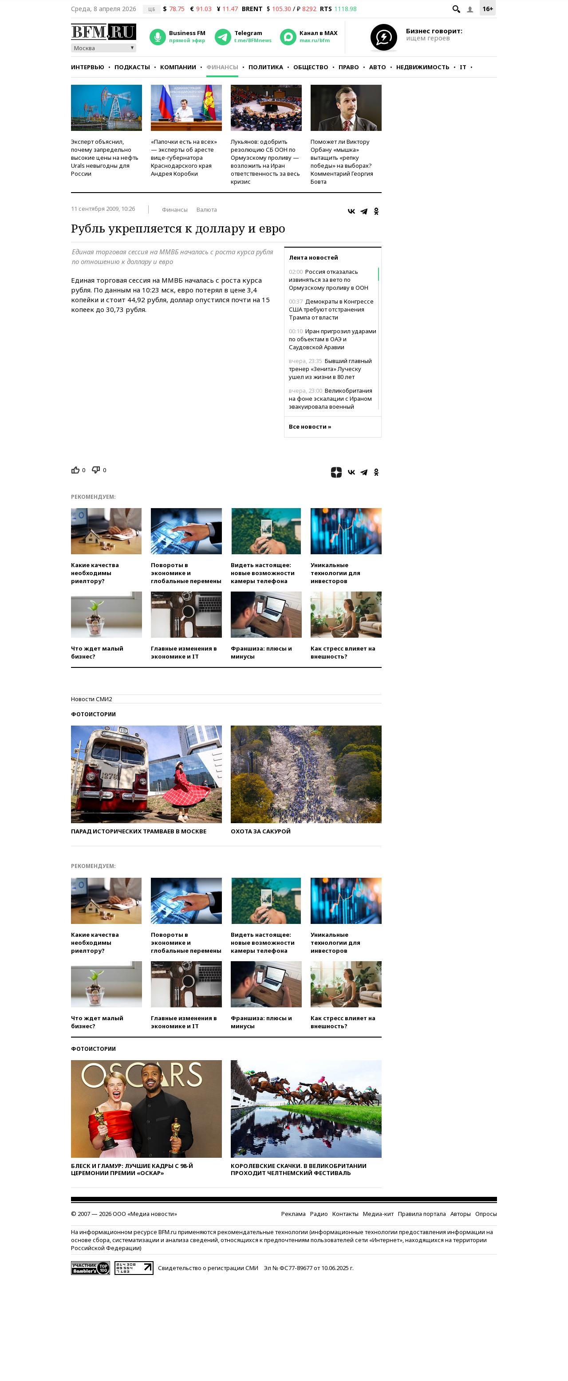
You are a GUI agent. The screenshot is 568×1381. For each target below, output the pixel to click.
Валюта (207, 209)
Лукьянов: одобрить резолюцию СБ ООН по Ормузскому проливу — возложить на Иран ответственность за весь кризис (265, 161)
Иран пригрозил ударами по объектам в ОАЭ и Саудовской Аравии (332, 339)
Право (349, 67)
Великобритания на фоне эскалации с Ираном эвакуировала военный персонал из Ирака (330, 402)
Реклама (293, 1214)
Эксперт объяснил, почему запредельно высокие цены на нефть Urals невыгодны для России (104, 158)
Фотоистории (93, 714)
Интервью (87, 67)
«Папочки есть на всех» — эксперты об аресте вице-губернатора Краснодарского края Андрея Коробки (184, 158)
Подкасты (132, 67)
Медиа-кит (378, 1214)
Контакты (345, 1214)
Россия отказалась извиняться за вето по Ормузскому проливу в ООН (328, 280)
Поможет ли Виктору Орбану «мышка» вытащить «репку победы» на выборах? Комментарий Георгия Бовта (342, 161)
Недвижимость (423, 67)
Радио (319, 1214)
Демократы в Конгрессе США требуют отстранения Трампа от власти (331, 309)
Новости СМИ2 (91, 699)
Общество (310, 67)
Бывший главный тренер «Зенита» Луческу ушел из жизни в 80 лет (330, 369)
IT (463, 67)
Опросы (486, 1214)
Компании (178, 67)
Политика (265, 67)
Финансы (222, 67)
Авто (377, 67)
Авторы (460, 1214)
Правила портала (422, 1214)
